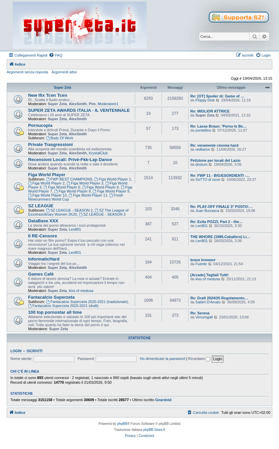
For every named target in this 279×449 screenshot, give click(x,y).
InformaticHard (44, 258)
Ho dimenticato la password (162, 359)
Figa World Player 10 (47, 195)
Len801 (75, 229)
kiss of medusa (81, 291)
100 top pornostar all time (55, 312)
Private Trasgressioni (50, 144)
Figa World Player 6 (100, 187)
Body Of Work (59, 138)
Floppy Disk (204, 100)
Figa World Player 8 (72, 191)
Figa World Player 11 (88, 195)
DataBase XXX (43, 220)
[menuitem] (55, 55)
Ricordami (199, 359)
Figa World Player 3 (85, 183)
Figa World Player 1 (112, 179)
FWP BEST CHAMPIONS (69, 179)
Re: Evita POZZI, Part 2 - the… (216, 222)
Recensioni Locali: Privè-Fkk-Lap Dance (70, 159)
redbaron (202, 149)
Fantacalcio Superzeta (51, 297)
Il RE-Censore (42, 235)
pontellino (203, 130)
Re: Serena (199, 313)
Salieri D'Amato (207, 302)
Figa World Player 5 (61, 187)
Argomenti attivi (64, 72)
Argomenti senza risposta (27, 72)
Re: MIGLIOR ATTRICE (209, 111)
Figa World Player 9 (111, 191)
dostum (201, 164)
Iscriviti (34, 351)
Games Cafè (41, 274)
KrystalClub (98, 153)
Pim (92, 104)
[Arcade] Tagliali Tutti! (209, 275)
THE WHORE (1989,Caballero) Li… (220, 237)
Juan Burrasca (207, 211)
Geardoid (163, 400)
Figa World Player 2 (46, 183)
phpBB (122, 424)
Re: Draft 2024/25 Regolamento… (219, 298)
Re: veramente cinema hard (214, 145)
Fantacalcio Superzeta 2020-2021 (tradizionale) (87, 302)
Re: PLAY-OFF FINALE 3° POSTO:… (221, 207)
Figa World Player (46, 174)
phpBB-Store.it (154, 430)
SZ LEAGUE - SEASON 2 (69, 210)
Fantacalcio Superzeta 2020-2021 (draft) (63, 306)
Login (15, 351)
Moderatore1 (108, 104)
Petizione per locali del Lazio (215, 160)
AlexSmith (78, 104)
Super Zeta (62, 87)
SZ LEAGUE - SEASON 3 (102, 214)
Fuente (201, 264)
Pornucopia (40, 125)
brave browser (202, 260)
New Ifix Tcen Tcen (47, 95)
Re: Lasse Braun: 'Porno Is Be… (218, 126)
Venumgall (203, 317)
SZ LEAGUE (40, 205)
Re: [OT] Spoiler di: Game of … (217, 96)
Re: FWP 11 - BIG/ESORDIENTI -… (220, 175)
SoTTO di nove (207, 179)
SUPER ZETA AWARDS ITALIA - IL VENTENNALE (79, 110)
